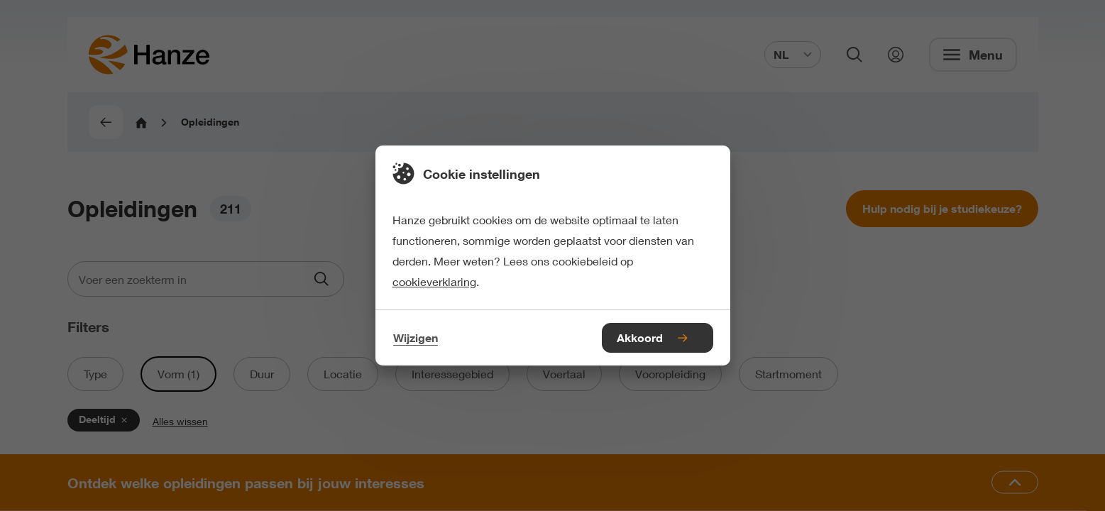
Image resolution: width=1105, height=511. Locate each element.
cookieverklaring (434, 281)
